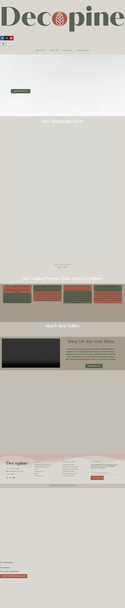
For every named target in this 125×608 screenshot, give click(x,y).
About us (38, 462)
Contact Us (38, 477)
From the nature (68, 50)
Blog (36, 474)
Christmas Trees (68, 472)
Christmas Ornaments (70, 468)
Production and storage (43, 466)
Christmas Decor (54, 50)
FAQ (35, 470)
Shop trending (68, 462)
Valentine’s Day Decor (82, 50)
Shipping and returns (42, 468)
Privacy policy (39, 472)
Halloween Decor (41, 50)
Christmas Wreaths (69, 474)
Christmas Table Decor (70, 470)
